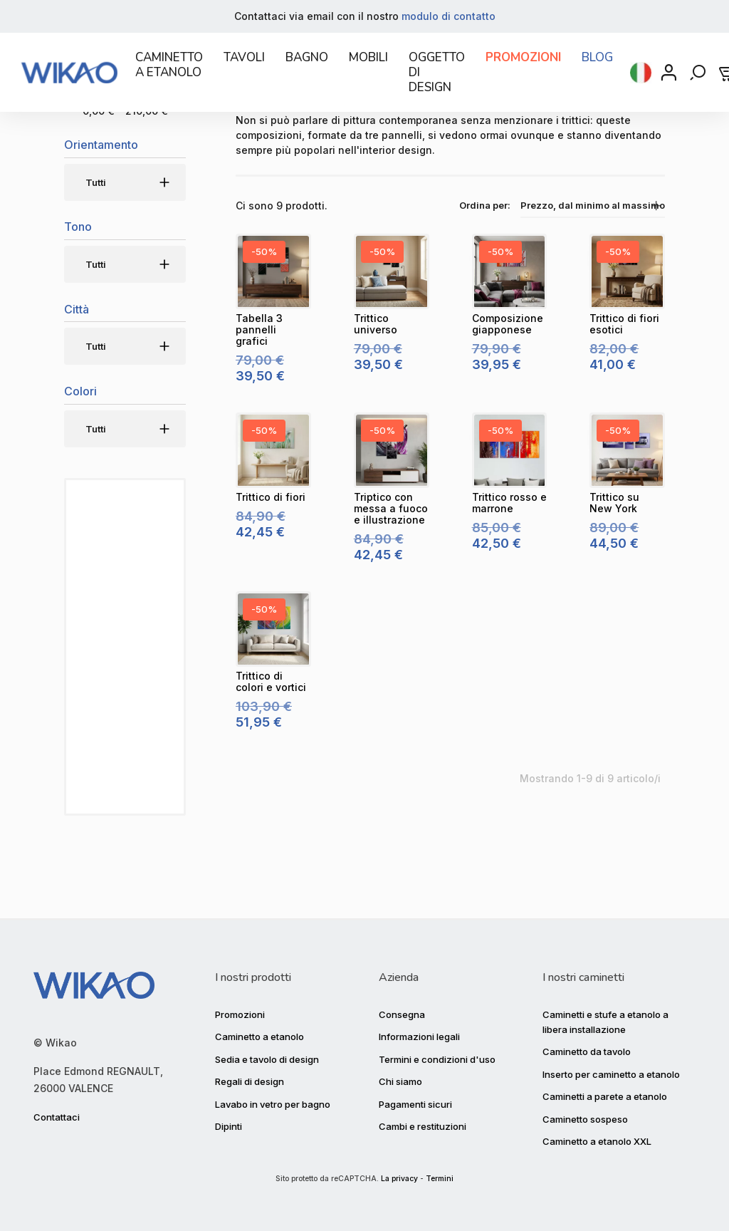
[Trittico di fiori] (273, 518)
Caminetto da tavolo (586, 1046)
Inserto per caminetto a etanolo (611, 1069)
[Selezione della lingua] (640, 81)
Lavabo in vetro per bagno (272, 1098)
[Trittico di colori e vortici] (273, 696)
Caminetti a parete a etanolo (604, 1091)
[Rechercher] (699, 81)
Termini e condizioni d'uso (437, 1054)
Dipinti (228, 1121)
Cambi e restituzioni (422, 1121)
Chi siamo (400, 1076)
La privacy (399, 1178)
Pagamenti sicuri (415, 1098)
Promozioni (240, 1009)
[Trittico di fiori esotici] (627, 339)
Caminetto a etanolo (259, 1031)
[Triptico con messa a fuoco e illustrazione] (391, 518)
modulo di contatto (448, 16)
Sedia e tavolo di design (267, 1054)
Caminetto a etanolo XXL (596, 1136)
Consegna (402, 1009)
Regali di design (249, 1076)
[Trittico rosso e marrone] (509, 518)
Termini (439, 1178)
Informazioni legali (419, 1031)
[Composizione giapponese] (509, 339)
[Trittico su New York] (627, 518)
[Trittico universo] (391, 339)
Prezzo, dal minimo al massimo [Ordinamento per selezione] (592, 272)
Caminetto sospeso (585, 1113)
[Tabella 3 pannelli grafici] (273, 339)
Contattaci (56, 1112)
